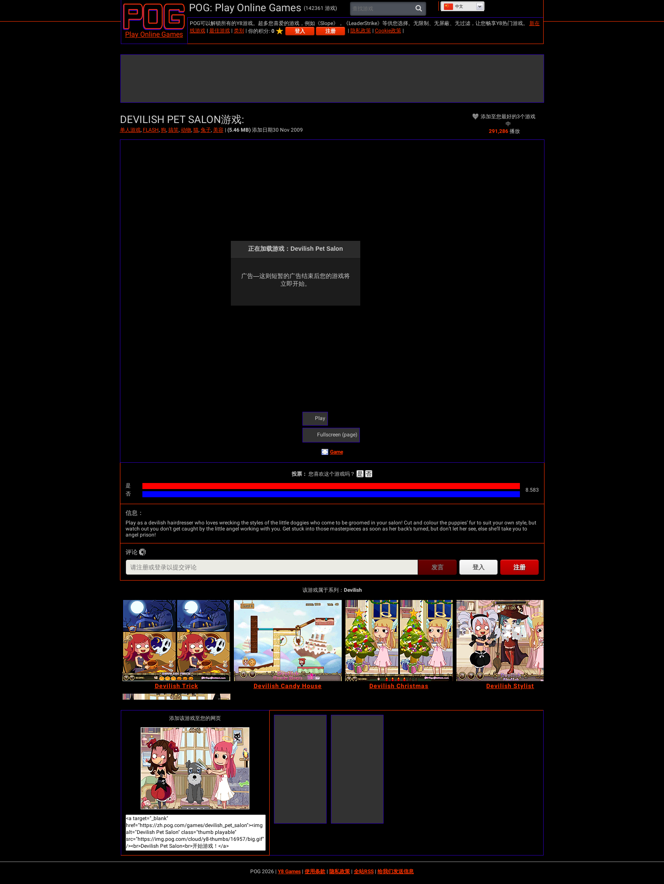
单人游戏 (130, 130)
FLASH (151, 130)
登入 (300, 31)
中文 (453, 6)
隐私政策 (360, 31)
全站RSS (364, 871)
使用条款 (315, 871)
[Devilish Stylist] (510, 641)
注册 (330, 31)
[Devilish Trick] (176, 641)
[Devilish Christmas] (399, 641)
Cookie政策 (388, 31)
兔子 (206, 130)
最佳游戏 (219, 31)
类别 (239, 31)
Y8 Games (289, 871)
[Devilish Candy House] (287, 641)
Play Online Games (154, 34)
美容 (218, 130)
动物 (186, 130)
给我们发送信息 (396, 871)
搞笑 (173, 130)
